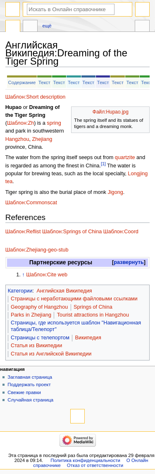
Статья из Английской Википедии (51, 354)
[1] (103, 163)
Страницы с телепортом (40, 338)
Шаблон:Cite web (46, 275)
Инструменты (142, 27)
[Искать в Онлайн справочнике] (70, 9)
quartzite (125, 157)
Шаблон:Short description (35, 97)
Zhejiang (42, 139)
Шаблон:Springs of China (72, 232)
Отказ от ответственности (95, 465)
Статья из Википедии (36, 345)
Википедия (88, 338)
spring (54, 123)
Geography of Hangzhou (39, 307)
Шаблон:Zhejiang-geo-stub (37, 250)
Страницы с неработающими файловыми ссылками (74, 299)
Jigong (115, 192)
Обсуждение (30, 27)
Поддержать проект (28, 384)
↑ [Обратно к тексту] (23, 275)
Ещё (47, 25)
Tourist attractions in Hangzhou (93, 315)
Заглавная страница (29, 377)
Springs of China (93, 307)
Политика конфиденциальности (85, 460)
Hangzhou (17, 139)
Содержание (22, 82)
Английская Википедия (64, 291)
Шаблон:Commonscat (31, 203)
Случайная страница (30, 399)
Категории (20, 291)
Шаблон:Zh (20, 123)
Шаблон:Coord (120, 232)
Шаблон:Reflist (23, 232)
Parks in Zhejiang (31, 315)
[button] (128, 262)
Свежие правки (24, 392)
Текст (44, 82)
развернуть (129, 262)
